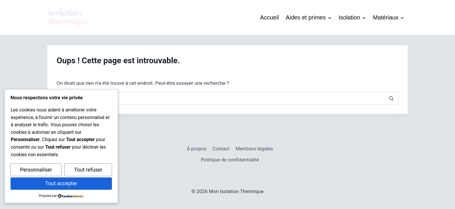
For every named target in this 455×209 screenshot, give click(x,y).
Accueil (269, 17)
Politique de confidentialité (230, 160)
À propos (196, 149)
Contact (221, 149)
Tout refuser (88, 170)
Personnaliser (36, 170)
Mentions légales (254, 149)
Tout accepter (61, 183)
